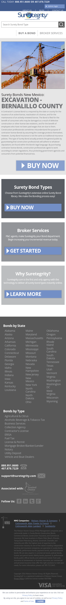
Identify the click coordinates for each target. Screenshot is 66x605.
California (10, 345)
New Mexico (30, 379)
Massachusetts (34, 338)
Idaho (8, 368)
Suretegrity (50, 526)
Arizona (9, 338)
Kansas (9, 382)
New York (31, 385)
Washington (54, 380)
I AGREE (40, 601)
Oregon (51, 334)
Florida (9, 360)
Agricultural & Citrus (16, 416)
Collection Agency (15, 427)
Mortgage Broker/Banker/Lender (24, 446)
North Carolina (30, 390)
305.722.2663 (49, 565)
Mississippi (32, 349)
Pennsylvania (54, 338)
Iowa (7, 379)
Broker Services (51, 33)
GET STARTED (25, 250)
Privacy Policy (19, 578)
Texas (50, 365)
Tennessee (53, 362)
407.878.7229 (42, 1)
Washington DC (54, 385)
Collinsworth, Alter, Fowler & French (32, 523)
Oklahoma (53, 331)
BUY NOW (43, 165)
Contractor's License (17, 431)
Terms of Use (29, 601)
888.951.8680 (22, 1)
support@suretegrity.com (18, 476)
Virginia (51, 377)
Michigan (31, 342)
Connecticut (12, 353)
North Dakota (30, 396)
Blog (41, 10)
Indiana (9, 375)
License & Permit (14, 442)
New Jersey (32, 374)
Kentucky (10, 386)
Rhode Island (50, 343)
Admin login (53, 6)
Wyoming (52, 401)
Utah (49, 369)
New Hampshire (32, 369)
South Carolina (51, 350)
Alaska (8, 334)
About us (27, 10)
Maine (29, 331)
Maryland (31, 334)
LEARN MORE (25, 293)
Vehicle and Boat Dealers (19, 457)
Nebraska (31, 360)
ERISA (8, 434)
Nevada (30, 364)
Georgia (9, 364)
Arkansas (10, 342)
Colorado (10, 349)
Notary (9, 449)
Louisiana (10, 390)
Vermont (52, 373)
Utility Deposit (13, 453)
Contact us (57, 10)
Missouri (31, 353)
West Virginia (51, 392)
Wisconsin (53, 397)
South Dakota (51, 356)
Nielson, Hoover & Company (44, 520)
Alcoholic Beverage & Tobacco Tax (25, 420)
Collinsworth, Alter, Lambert (28, 526)
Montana (31, 356)
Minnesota (32, 345)
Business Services (15, 423)
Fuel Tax (9, 438)
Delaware (10, 356)
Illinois (8, 371)
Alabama (10, 331)
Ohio (28, 402)
